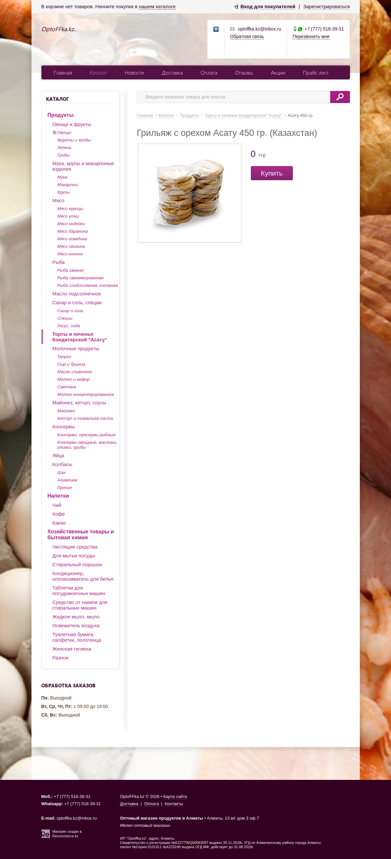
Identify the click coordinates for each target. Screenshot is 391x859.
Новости (134, 72)
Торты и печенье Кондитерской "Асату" (80, 336)
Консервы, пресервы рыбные (86, 434)
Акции (278, 72)
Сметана (66, 386)
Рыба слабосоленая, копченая (87, 285)
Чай (57, 505)
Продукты (61, 115)
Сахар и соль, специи (77, 302)
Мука (62, 177)
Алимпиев (67, 480)
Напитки (58, 496)
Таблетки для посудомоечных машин (79, 590)
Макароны (67, 184)
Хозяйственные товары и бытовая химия (81, 534)
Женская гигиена (72, 649)
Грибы (63, 155)
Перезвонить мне (311, 36)
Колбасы (62, 464)
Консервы (64, 426)
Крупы (63, 192)
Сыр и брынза (71, 364)
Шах (61, 472)
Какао (59, 523)
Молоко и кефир (73, 379)
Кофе (59, 514)
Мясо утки (68, 216)
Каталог (98, 72)
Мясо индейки (71, 223)
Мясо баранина (72, 231)
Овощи (64, 132)
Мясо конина (70, 253)
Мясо (59, 200)
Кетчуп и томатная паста (85, 418)
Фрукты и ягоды (74, 140)
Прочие (64, 487)
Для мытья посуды (74, 555)
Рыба (59, 262)
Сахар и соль (70, 310)
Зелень (64, 147)
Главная (63, 72)
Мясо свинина (71, 246)
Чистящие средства (75, 546)
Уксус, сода (68, 325)
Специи (65, 318)
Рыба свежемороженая (80, 277)
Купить (272, 173)
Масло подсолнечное (77, 293)
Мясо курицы (70, 208)
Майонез (66, 410)
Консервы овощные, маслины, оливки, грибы (87, 445)
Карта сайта (175, 796)
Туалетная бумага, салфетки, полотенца (77, 637)
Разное (61, 657)
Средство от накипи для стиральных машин (80, 605)
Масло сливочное (74, 371)
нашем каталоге (157, 6)
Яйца (58, 455)
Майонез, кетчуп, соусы (79, 402)
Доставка (172, 72)
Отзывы (244, 72)
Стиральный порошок (77, 564)
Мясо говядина (72, 238)
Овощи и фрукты (72, 124)
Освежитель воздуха (76, 625)
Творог (64, 356)
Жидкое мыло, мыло (76, 616)
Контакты (174, 803)
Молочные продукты (76, 348)
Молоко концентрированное (86, 394)
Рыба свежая (70, 270)
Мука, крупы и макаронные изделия (83, 166)
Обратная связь (247, 36)
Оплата (209, 72)
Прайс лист (316, 72)
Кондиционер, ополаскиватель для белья (83, 576)
